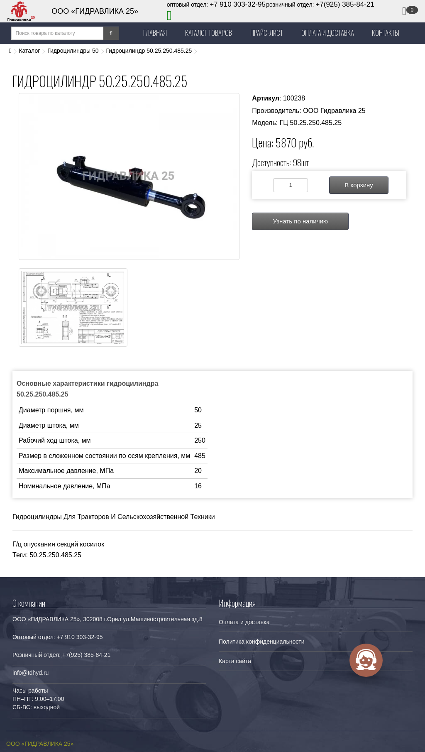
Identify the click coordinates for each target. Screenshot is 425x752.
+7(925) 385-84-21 (344, 4)
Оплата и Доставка (327, 32)
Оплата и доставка (244, 622)
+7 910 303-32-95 (238, 4)
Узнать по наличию (300, 221)
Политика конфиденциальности (262, 641)
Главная (155, 32)
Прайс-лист (266, 32)
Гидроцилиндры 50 (72, 50)
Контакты (385, 32)
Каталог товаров (208, 32)
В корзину (358, 185)
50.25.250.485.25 (55, 554)
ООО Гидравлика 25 (334, 110)
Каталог (29, 50)
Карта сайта (235, 661)
